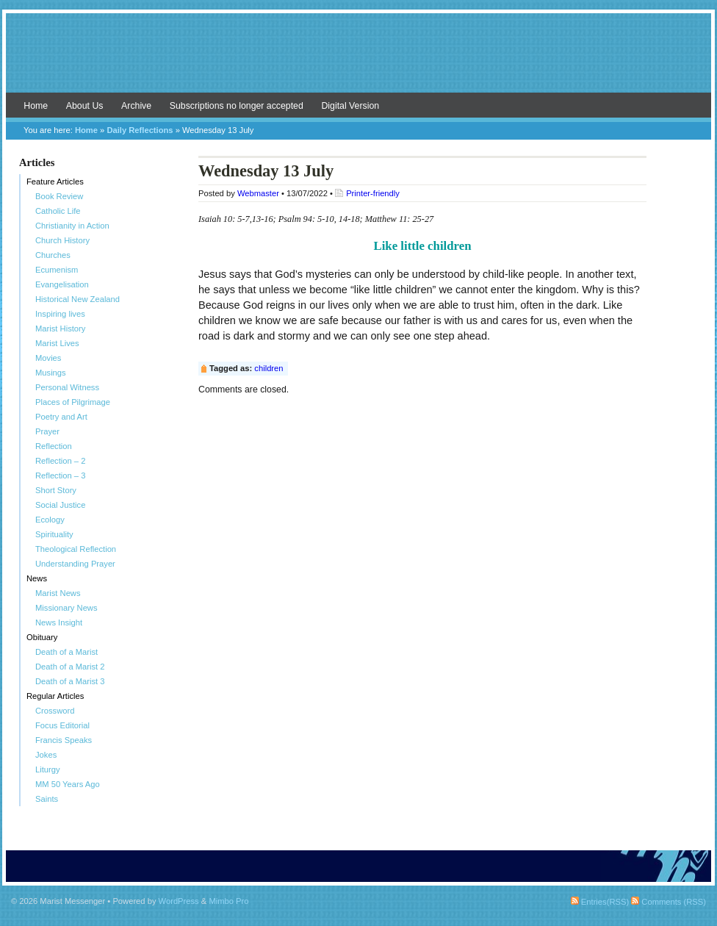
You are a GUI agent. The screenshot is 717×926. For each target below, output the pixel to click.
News (36, 578)
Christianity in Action (72, 225)
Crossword (54, 710)
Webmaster (258, 193)
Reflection (53, 446)
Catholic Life (58, 211)
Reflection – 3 (60, 475)
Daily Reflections (140, 130)
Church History (62, 240)
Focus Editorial (62, 725)
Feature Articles (55, 181)
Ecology (50, 519)
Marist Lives (57, 343)
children (268, 368)
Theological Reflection (75, 549)
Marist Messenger (358, 60)
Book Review (59, 196)
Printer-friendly (373, 193)
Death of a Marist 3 (70, 681)
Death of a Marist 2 (70, 666)
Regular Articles (55, 696)
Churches (53, 255)
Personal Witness (67, 387)
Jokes (46, 754)
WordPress (179, 901)
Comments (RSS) (668, 901)
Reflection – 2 (60, 460)
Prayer (47, 431)
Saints (46, 798)
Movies (48, 357)
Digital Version (350, 106)
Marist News (58, 593)
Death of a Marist (66, 651)
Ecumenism (56, 269)
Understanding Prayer (75, 563)
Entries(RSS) (600, 901)
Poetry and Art (61, 416)
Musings (50, 372)
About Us (85, 106)
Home (36, 106)
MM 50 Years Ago (67, 784)
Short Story (55, 490)
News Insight (58, 622)
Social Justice (60, 504)
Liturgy (47, 769)
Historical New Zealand (77, 299)
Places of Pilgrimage (72, 402)
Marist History (60, 328)
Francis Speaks (63, 740)
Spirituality (54, 534)
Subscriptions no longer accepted (236, 106)
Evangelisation (62, 284)
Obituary (41, 637)
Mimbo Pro (228, 901)
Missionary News (66, 607)
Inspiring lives (60, 313)
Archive (136, 106)
